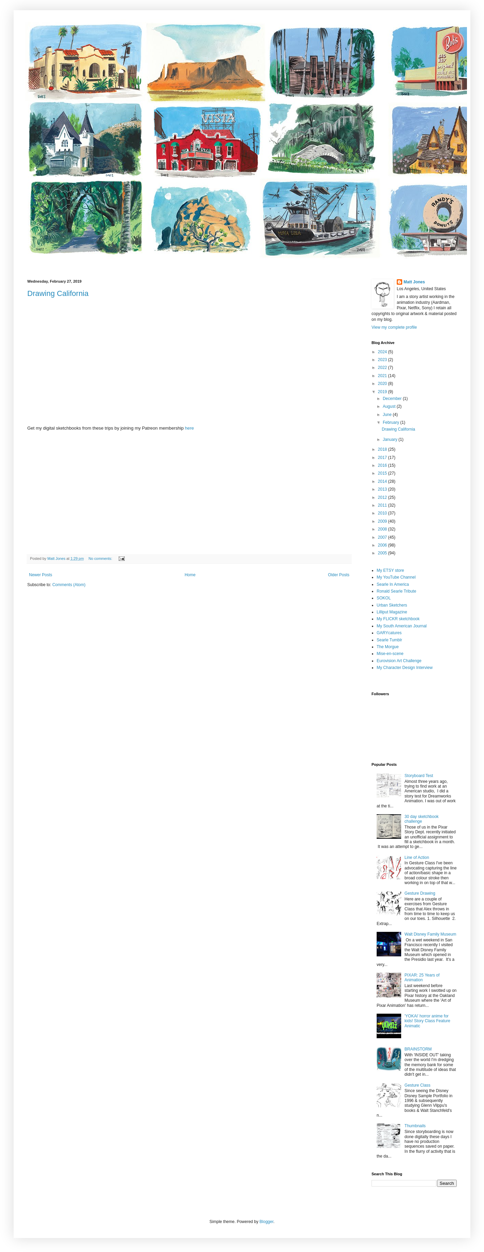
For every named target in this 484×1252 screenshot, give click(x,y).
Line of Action (417, 857)
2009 (383, 521)
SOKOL (384, 598)
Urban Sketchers (392, 605)
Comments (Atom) (68, 584)
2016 (383, 465)
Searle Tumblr (389, 640)
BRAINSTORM (418, 1049)
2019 (383, 391)
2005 (383, 553)
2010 (383, 513)
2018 (383, 449)
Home (190, 574)
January (390, 439)
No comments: (101, 558)
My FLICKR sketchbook (398, 618)
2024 (383, 351)
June (388, 414)
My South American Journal (402, 626)
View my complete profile (394, 327)
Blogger (266, 1221)
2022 (383, 367)
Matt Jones (414, 282)
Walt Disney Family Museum (430, 934)
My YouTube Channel (396, 577)
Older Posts (338, 574)
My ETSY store (390, 570)
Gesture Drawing (420, 893)
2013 (383, 489)
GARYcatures (389, 632)
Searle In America (393, 584)
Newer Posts (40, 574)
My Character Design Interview (405, 667)
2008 (383, 529)
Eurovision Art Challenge (399, 660)
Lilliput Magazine (392, 612)
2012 (383, 497)
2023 (383, 359)
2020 (383, 383)
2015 (383, 473)
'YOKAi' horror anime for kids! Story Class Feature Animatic (427, 1021)
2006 (383, 545)
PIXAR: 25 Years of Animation (422, 977)
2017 (383, 457)
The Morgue (388, 646)
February (391, 422)
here (189, 428)
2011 (383, 505)
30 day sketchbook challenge (422, 819)
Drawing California (58, 293)
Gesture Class (417, 1085)
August (390, 406)
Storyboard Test (419, 775)
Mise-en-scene (390, 653)
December (393, 398)
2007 (383, 537)
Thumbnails (415, 1125)
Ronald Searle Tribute (396, 591)
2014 (383, 481)
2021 (383, 375)
